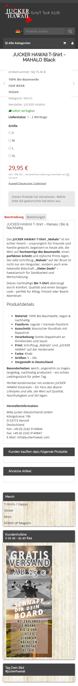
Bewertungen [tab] (36, 217)
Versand (13, 177)
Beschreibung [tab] (14, 217)
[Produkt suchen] (45, 31)
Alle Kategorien (17, 43)
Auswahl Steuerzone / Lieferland (27, 183)
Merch (28, 98)
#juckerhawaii (15, 671)
